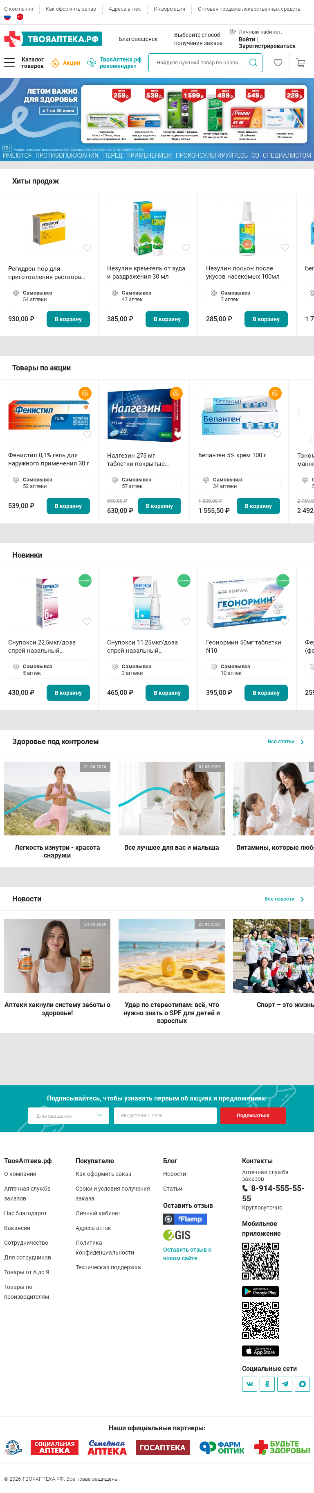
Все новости (284, 899)
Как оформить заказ (71, 9)
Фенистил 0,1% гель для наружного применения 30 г (48, 459)
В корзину (68, 319)
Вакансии (17, 1228)
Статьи (172, 1188)
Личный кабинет (98, 1213)
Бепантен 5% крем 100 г (232, 455)
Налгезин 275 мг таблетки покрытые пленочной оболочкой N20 (140, 460)
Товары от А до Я (26, 1272)
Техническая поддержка (108, 1267)
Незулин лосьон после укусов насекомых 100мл (243, 272)
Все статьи (286, 741)
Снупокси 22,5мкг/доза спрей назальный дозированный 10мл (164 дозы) (45, 647)
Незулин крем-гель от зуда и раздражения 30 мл (146, 272)
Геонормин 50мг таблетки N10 (243, 646)
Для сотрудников (27, 1257)
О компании (18, 9)
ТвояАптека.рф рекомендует (114, 62)
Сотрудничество (26, 1242)
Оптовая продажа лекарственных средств (249, 9)
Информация (169, 9)
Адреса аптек (125, 9)
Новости (174, 1174)
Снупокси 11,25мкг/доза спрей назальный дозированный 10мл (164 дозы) (144, 647)
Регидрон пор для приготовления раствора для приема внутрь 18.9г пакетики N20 (44, 273)
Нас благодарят (25, 1213)
